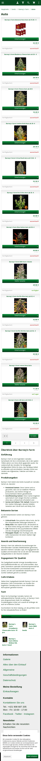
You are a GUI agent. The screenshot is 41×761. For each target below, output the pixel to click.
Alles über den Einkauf (14, 664)
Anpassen (7, 756)
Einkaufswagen (11, 691)
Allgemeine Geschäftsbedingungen (15, 672)
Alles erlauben (32, 756)
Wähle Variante (20, 281)
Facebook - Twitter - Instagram (18, 714)
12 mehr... (33, 436)
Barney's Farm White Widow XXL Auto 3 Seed (10, 642)
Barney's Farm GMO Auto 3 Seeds (29, 627)
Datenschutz (9, 680)
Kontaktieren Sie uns (13, 702)
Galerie (6, 659)
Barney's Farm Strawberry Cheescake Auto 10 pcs (9, 628)
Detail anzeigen (20, 39)
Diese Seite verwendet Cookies (16, 735)
